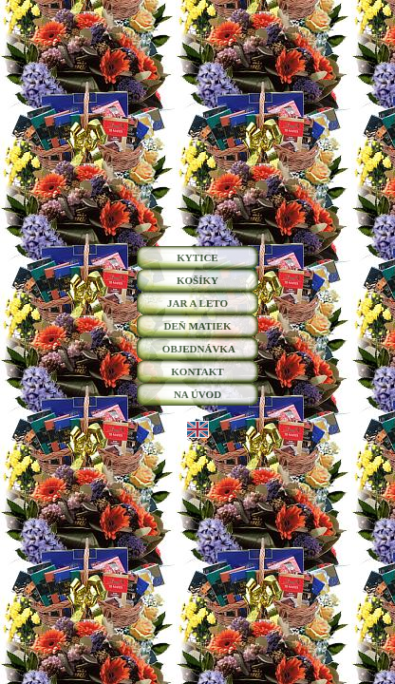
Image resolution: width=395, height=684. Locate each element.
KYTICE (197, 257)
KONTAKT (197, 371)
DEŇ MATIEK (198, 326)
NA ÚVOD (197, 394)
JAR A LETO (197, 303)
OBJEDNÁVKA (197, 348)
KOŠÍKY (197, 280)
